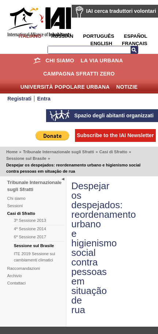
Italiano (30, 36)
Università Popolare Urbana (65, 87)
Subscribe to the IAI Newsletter (115, 135)
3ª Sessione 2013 (30, 220)
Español (135, 36)
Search (134, 50)
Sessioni (15, 205)
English (101, 43)
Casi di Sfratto (113, 152)
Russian (62, 36)
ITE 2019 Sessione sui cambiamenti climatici (34, 257)
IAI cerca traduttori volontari (121, 11)
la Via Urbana (102, 60)
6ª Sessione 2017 (30, 237)
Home (37, 60)
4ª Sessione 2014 (30, 229)
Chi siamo (60, 60)
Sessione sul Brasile (26, 158)
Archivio (14, 276)
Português (98, 36)
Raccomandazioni (23, 268)
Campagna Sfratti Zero (79, 74)
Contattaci (16, 283)
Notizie (127, 87)
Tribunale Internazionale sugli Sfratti (58, 152)
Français (134, 43)
